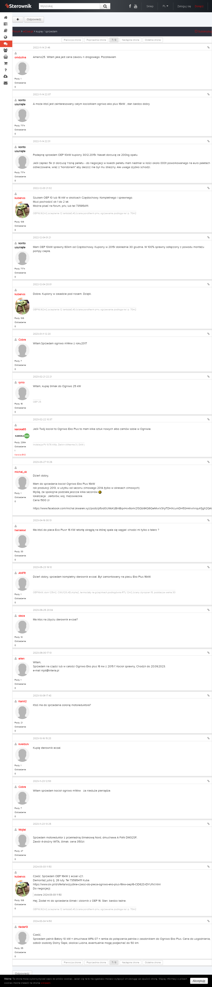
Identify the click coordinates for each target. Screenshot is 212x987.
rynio (21, 382)
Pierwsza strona (72, 40)
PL (165, 6)
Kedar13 (23, 927)
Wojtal (22, 830)
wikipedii (46, 983)
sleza (21, 616)
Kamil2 (22, 701)
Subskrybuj (203, 31)
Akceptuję (199, 980)
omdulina (20, 57)
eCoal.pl (28, 31)
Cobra (22, 340)
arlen (21, 659)
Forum (16, 31)
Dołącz (199, 6)
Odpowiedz (34, 19)
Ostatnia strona (153, 40)
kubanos (20, 198)
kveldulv (23, 744)
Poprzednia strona (96, 40)
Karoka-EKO (20, 454)
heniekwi (20, 530)
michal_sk (21, 472)
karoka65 (20, 429)
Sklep (150, 6)
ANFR (22, 573)
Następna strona (130, 40)
